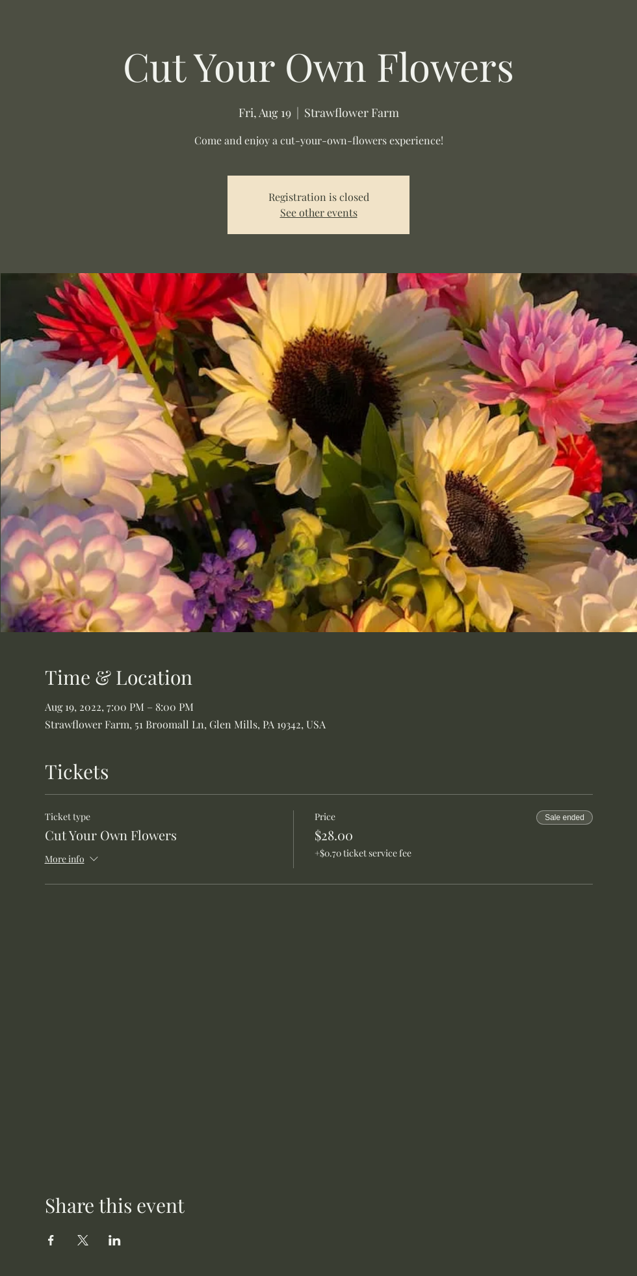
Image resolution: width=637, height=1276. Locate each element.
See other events (319, 212)
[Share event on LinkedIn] (115, 1240)
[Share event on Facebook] (51, 1240)
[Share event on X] (83, 1240)
